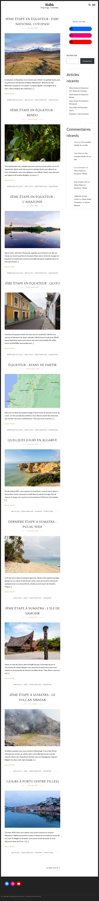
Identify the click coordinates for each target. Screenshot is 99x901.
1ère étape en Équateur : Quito (32, 284)
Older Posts (53, 868)
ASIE (26, 598)
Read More (10, 94)
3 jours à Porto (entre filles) (32, 782)
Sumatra (47, 598)
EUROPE (38, 512)
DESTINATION (41, 100)
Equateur (53, 100)
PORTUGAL (48, 512)
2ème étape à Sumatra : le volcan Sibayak (82, 203)
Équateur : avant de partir (32, 365)
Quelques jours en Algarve (32, 441)
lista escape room (80, 182)
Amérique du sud (15, 100)
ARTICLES (29, 100)
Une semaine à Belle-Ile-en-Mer (83, 157)
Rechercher (72, 56)
